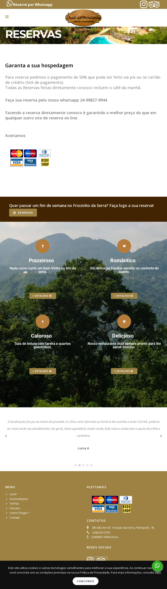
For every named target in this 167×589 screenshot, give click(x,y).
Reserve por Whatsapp (29, 3)
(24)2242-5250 (101, 532)
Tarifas (14, 503)
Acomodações (19, 499)
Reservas (23, 213)
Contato (15, 518)
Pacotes (15, 508)
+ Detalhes (42, 295)
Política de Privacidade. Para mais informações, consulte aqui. (120, 572)
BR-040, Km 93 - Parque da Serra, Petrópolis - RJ (122, 528)
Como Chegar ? (19, 513)
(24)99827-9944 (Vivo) (104, 537)
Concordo (85, 581)
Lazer (13, 494)
